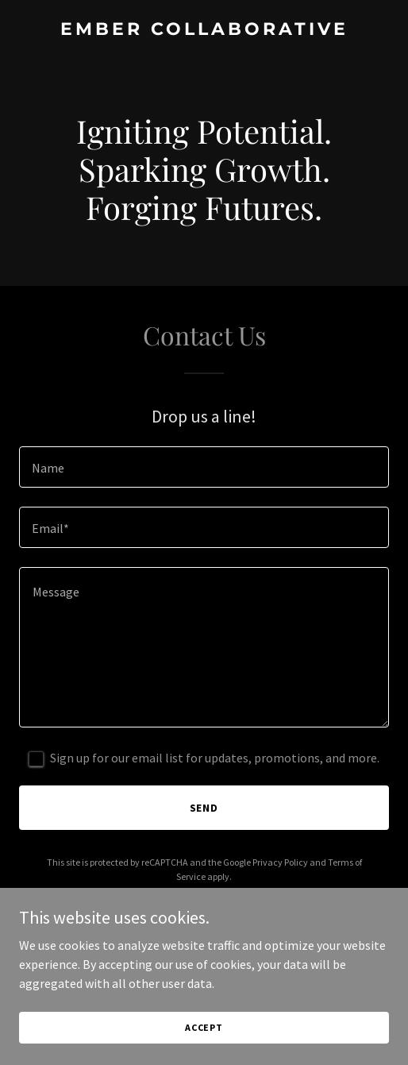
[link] (204, 30)
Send (204, 808)
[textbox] (204, 467)
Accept (204, 1027)
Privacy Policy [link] (280, 862)
